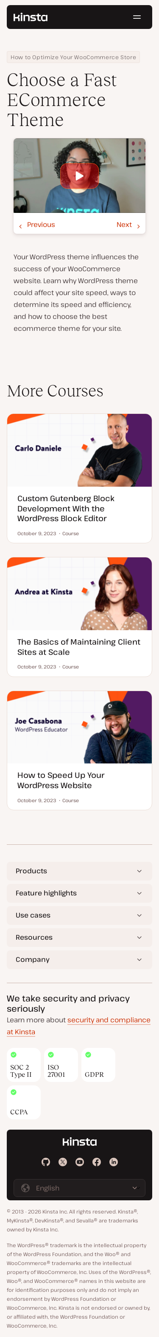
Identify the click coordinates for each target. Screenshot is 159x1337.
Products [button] (31, 870)
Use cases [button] (33, 915)
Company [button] (33, 959)
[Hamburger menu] (136, 17)
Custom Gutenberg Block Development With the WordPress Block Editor (65, 508)
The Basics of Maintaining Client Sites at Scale (78, 647)
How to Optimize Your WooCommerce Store (73, 57)
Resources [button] (34, 937)
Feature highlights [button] (46, 893)
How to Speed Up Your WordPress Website (60, 780)
